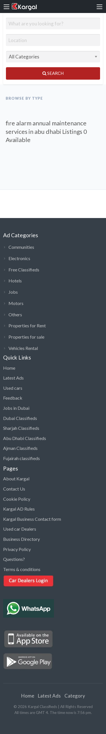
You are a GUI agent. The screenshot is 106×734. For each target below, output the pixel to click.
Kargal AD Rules (19, 508)
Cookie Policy (16, 499)
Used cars (12, 388)
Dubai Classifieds (20, 418)
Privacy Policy (17, 549)
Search (53, 73)
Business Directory (21, 539)
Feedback (12, 397)
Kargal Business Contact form (32, 519)
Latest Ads (13, 377)
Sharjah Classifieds (21, 428)
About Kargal (16, 478)
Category (74, 696)
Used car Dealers (19, 529)
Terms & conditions (21, 569)
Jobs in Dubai (16, 408)
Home (9, 368)
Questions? (14, 559)
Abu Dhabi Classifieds (24, 438)
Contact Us (14, 488)
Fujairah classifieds (21, 458)
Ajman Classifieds (20, 448)
